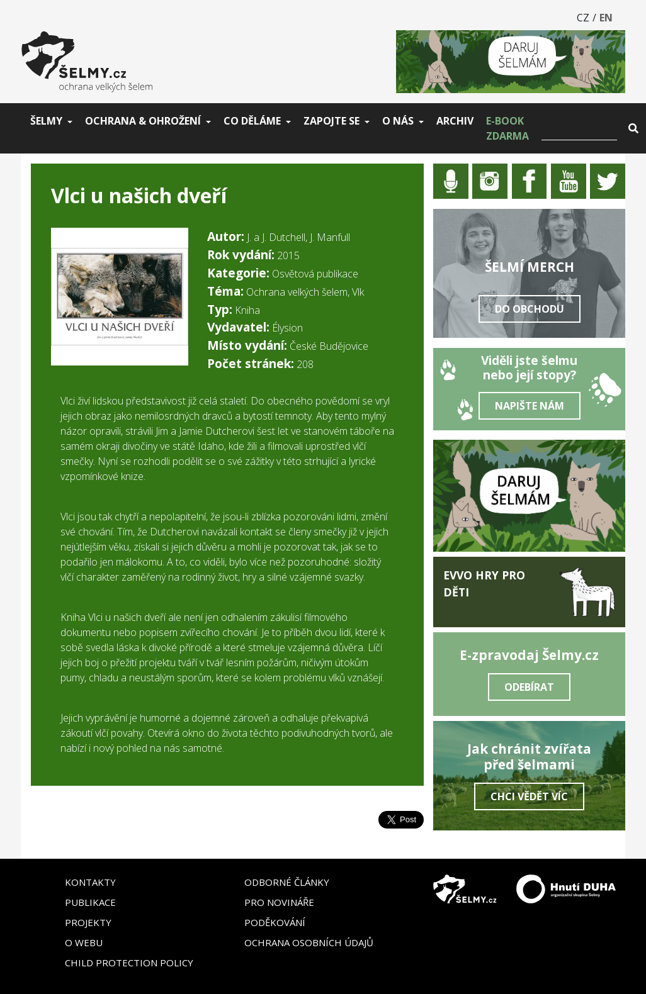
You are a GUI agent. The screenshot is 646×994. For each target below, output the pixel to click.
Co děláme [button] (252, 121)
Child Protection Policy (129, 962)
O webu (84, 942)
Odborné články (286, 882)
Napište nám (529, 406)
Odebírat (529, 687)
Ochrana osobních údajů (308, 942)
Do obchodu (529, 309)
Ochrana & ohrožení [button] (143, 121)
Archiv (454, 121)
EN (606, 18)
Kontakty (90, 882)
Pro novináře (279, 902)
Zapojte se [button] (331, 121)
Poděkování (274, 922)
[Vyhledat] (579, 128)
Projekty (88, 922)
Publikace (90, 902)
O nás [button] (398, 121)
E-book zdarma (507, 128)
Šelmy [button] (46, 121)
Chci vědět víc (529, 796)
